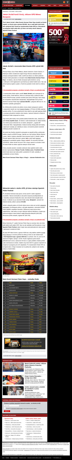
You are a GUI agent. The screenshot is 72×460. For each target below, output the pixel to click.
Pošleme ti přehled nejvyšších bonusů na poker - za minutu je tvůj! (22, 403)
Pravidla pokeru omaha (54, 155)
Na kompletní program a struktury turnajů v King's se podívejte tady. (24, 90)
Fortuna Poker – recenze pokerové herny (58, 125)
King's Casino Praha (54, 192)
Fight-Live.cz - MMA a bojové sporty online (13, 422)
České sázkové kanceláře (55, 218)
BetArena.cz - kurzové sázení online (12, 420)
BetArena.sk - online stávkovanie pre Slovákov (14, 433)
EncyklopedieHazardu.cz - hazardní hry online (35, 424)
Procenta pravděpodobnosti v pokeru (57, 145)
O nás (3, 457)
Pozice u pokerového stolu (55, 153)
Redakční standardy (14, 457)
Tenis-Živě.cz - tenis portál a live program (13, 428)
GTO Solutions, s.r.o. (57, 457)
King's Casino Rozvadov (55, 190)
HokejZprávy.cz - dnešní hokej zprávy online (13, 426)
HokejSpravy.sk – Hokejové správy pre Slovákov (14, 438)
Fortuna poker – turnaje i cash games (57, 179)
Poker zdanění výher (54, 211)
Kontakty (7, 457)
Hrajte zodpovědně (6, 448)
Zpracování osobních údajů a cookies (34, 457)
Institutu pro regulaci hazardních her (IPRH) (30, 444)
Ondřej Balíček (18, 19)
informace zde (27, 450)
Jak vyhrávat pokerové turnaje (56, 147)
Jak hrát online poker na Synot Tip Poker (58, 177)
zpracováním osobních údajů (16, 408)
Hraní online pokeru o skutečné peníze (57, 175)
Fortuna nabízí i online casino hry (56, 215)
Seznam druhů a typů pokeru (55, 157)
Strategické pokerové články (55, 162)
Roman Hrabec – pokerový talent (56, 198)
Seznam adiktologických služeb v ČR (29, 454)
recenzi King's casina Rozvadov (30, 343)
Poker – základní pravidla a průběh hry (57, 140)
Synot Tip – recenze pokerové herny (57, 123)
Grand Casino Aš (17, 8)
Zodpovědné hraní (53, 444)
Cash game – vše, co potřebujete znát (57, 149)
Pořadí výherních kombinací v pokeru (57, 143)
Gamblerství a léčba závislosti (56, 209)
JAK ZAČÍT (4, 8)
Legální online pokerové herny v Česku (57, 168)
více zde (23, 352)
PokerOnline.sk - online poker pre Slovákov (34, 438)
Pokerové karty (53, 188)
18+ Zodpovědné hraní (47, 457)
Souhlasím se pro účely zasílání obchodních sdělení (21, 408)
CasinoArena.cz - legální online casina (33, 422)
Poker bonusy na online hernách (56, 173)
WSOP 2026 (52, 196)
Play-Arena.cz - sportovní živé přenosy (33, 431)
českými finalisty (24, 109)
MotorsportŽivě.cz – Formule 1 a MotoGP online (14, 431)
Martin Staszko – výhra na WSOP (56, 200)
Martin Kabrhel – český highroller (56, 202)
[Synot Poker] (58, 43)
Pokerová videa (53, 160)
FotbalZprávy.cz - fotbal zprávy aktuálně (12, 424)
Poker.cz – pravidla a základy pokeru (33, 420)
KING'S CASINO (10, 8)
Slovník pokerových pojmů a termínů (57, 151)
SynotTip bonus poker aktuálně (56, 132)
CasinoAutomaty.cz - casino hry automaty (34, 428)
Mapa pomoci (39, 454)
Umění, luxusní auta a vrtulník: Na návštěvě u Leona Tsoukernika (35, 388)
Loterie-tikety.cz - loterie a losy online (33, 426)
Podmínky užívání (22, 457)
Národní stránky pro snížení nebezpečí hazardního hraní (52, 454)
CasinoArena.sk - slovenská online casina (34, 436)
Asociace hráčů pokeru (54, 213)
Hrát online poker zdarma (55, 170)
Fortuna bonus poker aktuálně (56, 134)
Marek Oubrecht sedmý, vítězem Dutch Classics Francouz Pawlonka (35, 365)
